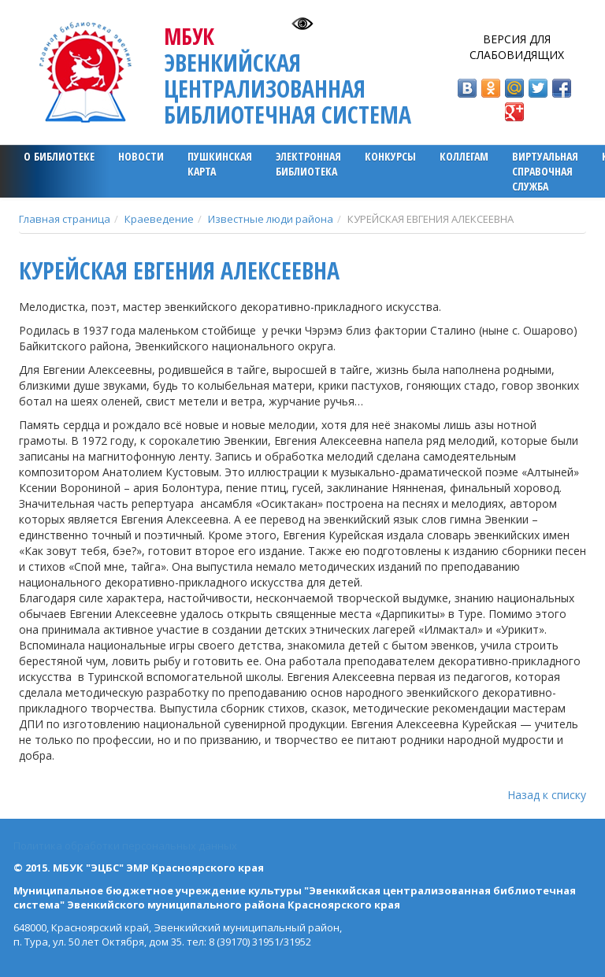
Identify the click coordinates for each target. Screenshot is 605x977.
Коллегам (464, 156)
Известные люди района (270, 219)
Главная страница (64, 219)
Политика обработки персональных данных (125, 845)
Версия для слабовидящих (517, 46)
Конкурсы (390, 156)
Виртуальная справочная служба (545, 171)
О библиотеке (59, 156)
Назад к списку (546, 794)
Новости (141, 156)
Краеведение (159, 219)
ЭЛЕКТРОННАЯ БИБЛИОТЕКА (308, 164)
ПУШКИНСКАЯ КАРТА (219, 164)
